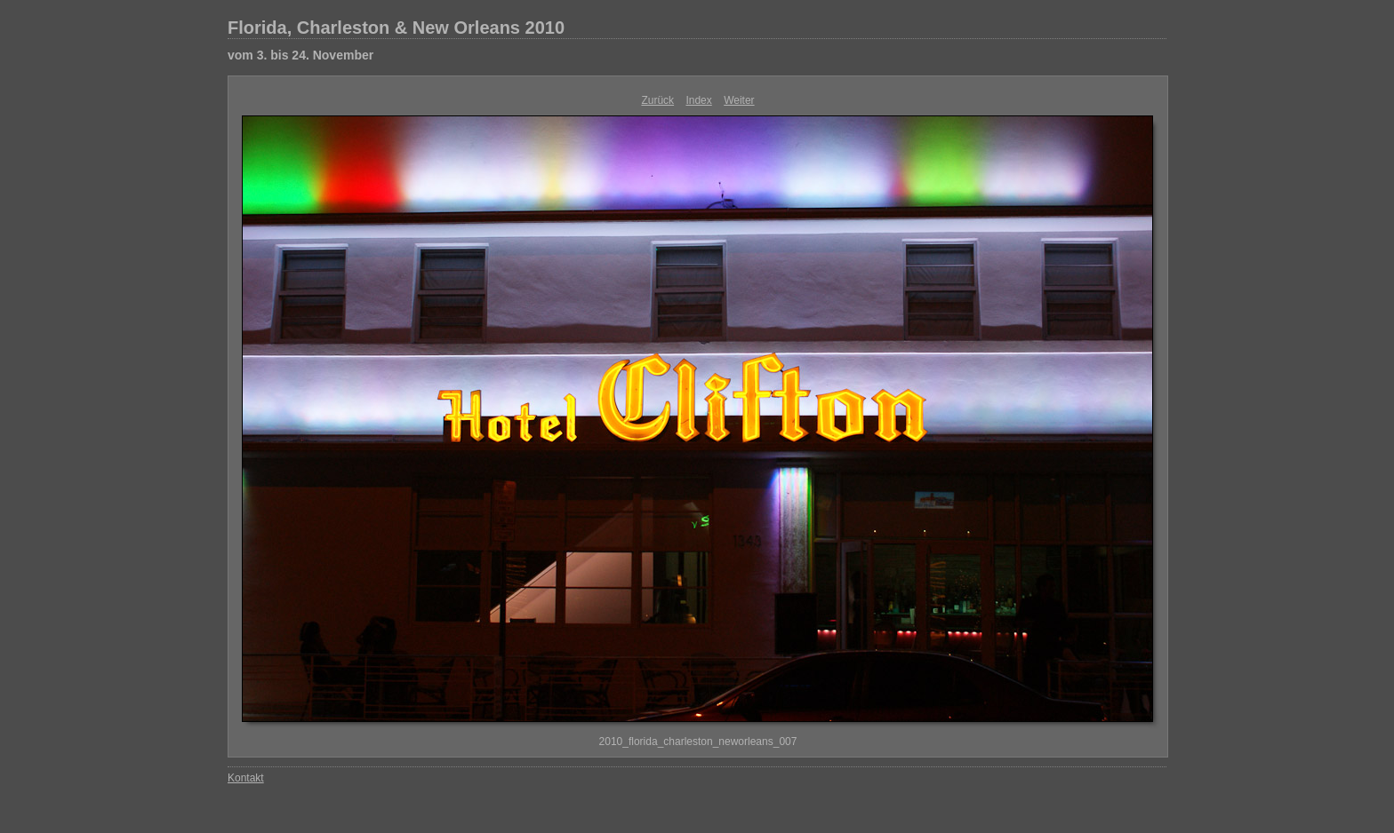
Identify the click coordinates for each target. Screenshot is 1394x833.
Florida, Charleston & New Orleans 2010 (396, 27)
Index (698, 100)
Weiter (739, 100)
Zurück (657, 100)
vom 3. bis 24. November (300, 55)
